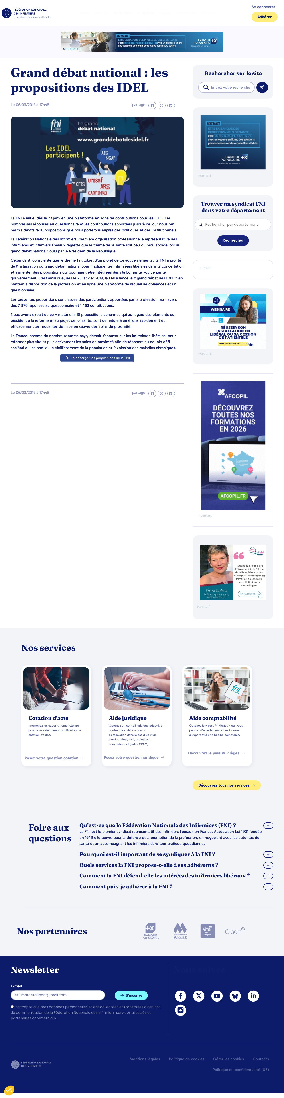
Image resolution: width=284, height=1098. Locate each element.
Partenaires (186, 13)
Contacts (261, 1059)
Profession (123, 13)
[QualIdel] (233, 599)
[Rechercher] (262, 87)
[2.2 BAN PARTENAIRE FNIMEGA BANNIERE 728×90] (142, 50)
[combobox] (226, 87)
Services (101, 13)
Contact (207, 13)
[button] (152, 105)
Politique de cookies (186, 1059)
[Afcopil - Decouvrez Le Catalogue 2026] (233, 509)
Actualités (146, 13)
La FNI (84, 13)
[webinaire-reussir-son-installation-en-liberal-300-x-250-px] (233, 348)
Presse (165, 13)
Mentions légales (145, 1059)
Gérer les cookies (228, 1059)
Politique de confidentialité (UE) (241, 1069)
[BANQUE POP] (233, 168)
